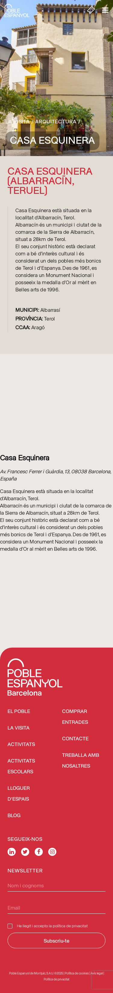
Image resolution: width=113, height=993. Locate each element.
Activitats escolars (21, 767)
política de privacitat (70, 925)
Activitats (21, 744)
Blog (14, 815)
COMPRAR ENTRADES (75, 717)
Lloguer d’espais (19, 794)
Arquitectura (56, 121)
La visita (17, 121)
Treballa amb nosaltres (80, 761)
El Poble (19, 711)
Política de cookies (77, 973)
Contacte (75, 739)
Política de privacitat (56, 979)
